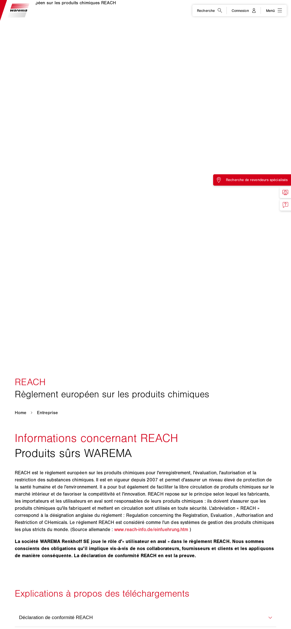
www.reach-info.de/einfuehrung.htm (151, 529)
